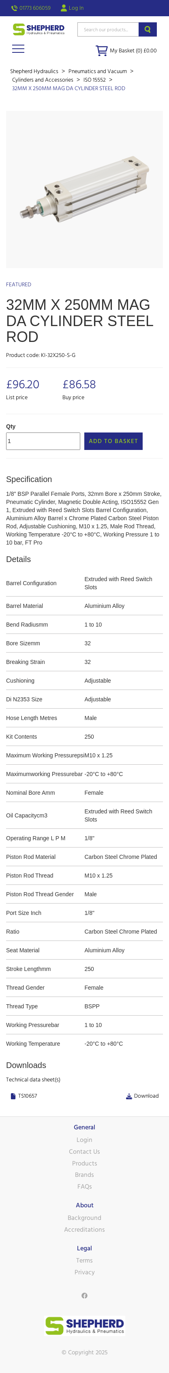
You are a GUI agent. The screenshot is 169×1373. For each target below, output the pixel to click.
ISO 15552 (95, 80)
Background (84, 1218)
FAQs (84, 1186)
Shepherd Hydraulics (35, 71)
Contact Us (84, 1151)
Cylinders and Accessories (43, 80)
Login (84, 1140)
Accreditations (84, 1229)
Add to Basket (113, 441)
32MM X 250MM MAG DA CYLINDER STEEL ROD (68, 88)
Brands (84, 1175)
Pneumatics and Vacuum (98, 71)
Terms (84, 1260)
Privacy (85, 1272)
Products (84, 1163)
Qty (10, 426)
